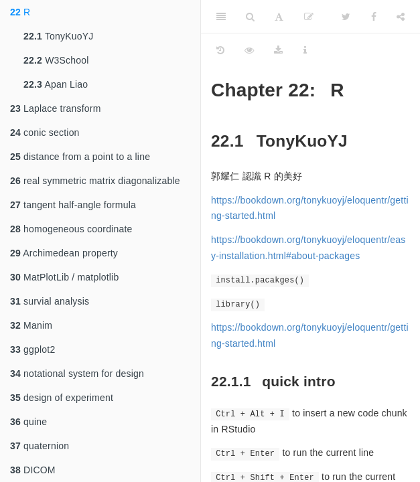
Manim (31, 325)
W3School (56, 60)
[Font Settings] (279, 16)
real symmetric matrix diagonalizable (95, 180)
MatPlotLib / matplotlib (64, 277)
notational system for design (77, 373)
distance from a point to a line (80, 156)
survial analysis (49, 301)
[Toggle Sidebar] (221, 16)
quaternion (39, 445)
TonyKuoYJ (58, 36)
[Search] (250, 16)
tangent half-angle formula (73, 204)
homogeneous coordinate (71, 229)
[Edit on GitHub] (309, 16)
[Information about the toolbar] (305, 50)
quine (28, 421)
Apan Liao (55, 84)
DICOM (33, 470)
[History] (220, 50)
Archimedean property (64, 253)
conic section (45, 132)
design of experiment (61, 397)
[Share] (401, 16)
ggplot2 (32, 349)
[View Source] (249, 50)
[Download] (278, 50)
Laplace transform (55, 108)
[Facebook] (374, 16)
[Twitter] (346, 16)
